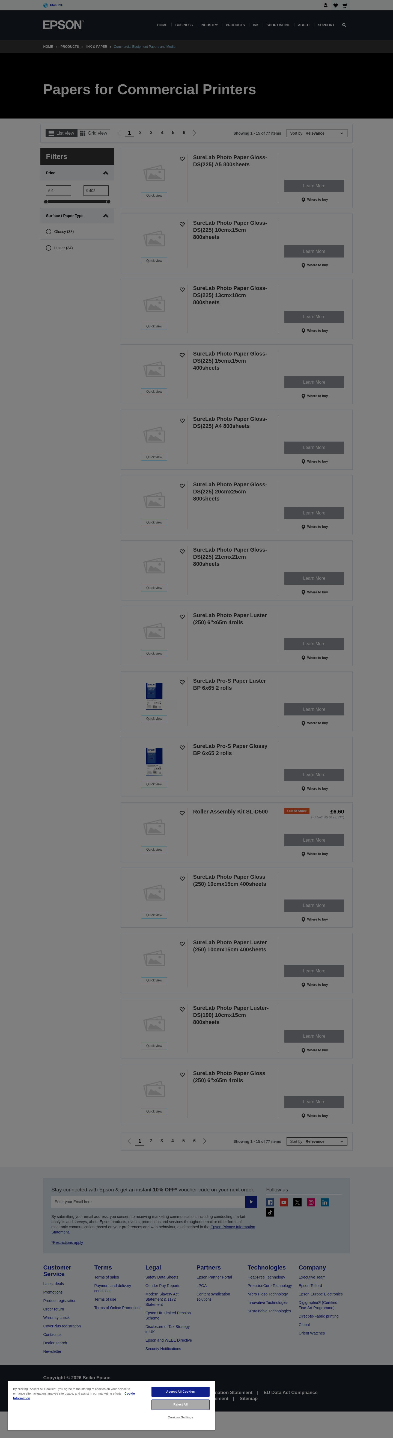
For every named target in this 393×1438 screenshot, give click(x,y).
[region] (111, 1405)
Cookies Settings (180, 1417)
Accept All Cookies (180, 1391)
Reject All (180, 1404)
